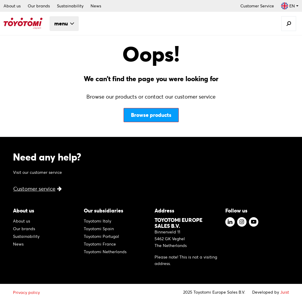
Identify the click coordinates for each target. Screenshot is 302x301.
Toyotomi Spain (99, 228)
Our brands (39, 6)
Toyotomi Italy (97, 221)
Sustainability (70, 6)
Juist (284, 292)
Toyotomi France (100, 244)
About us (12, 6)
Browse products (151, 115)
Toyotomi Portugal (101, 236)
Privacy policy (26, 292)
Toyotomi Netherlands (105, 251)
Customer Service (257, 6)
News (96, 6)
